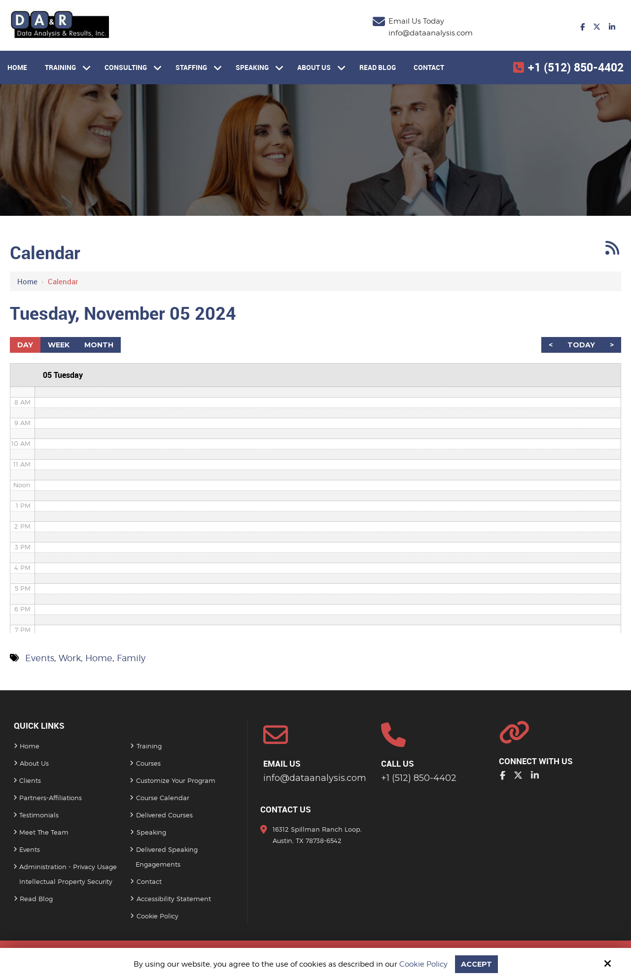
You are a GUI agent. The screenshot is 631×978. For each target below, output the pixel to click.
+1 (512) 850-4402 (576, 67)
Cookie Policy (423, 964)
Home (27, 281)
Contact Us (285, 809)
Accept (476, 964)
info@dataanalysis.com (430, 33)
